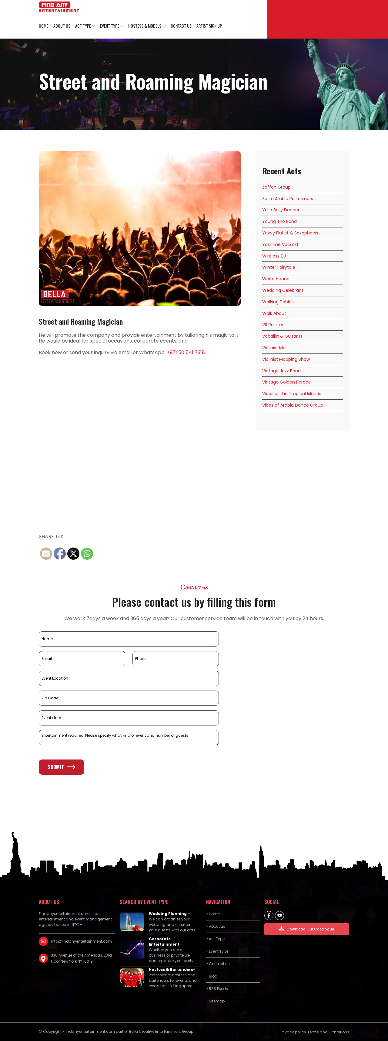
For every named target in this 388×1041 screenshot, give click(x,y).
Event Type (109, 26)
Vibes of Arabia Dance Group (292, 405)
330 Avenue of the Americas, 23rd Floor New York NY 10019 (81, 958)
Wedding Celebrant (282, 291)
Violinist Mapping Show (286, 360)
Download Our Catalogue (306, 929)
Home (43, 26)
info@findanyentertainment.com (81, 941)
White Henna (275, 279)
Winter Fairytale (278, 268)
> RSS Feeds (217, 989)
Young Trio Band (279, 222)
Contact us (180, 26)
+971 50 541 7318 (186, 352)
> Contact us (218, 964)
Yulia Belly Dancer (280, 210)
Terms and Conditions (328, 1032)
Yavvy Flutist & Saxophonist (291, 233)
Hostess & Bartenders (171, 969)
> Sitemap (215, 1001)
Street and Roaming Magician (81, 321)
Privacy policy (293, 1032)
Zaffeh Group (276, 187)
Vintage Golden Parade (286, 382)
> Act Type (215, 939)
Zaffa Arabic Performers (287, 199)
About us (61, 26)
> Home (213, 914)
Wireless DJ (274, 256)
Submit (61, 767)
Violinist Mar (274, 348)
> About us (215, 926)
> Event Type (217, 951)
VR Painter (272, 325)
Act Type (83, 26)
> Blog (211, 976)
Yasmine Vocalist (280, 245)
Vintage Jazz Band (281, 371)
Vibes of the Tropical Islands (291, 394)
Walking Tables (278, 302)
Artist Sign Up (208, 26)
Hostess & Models (144, 26)
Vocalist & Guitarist (282, 336)
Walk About (274, 313)
